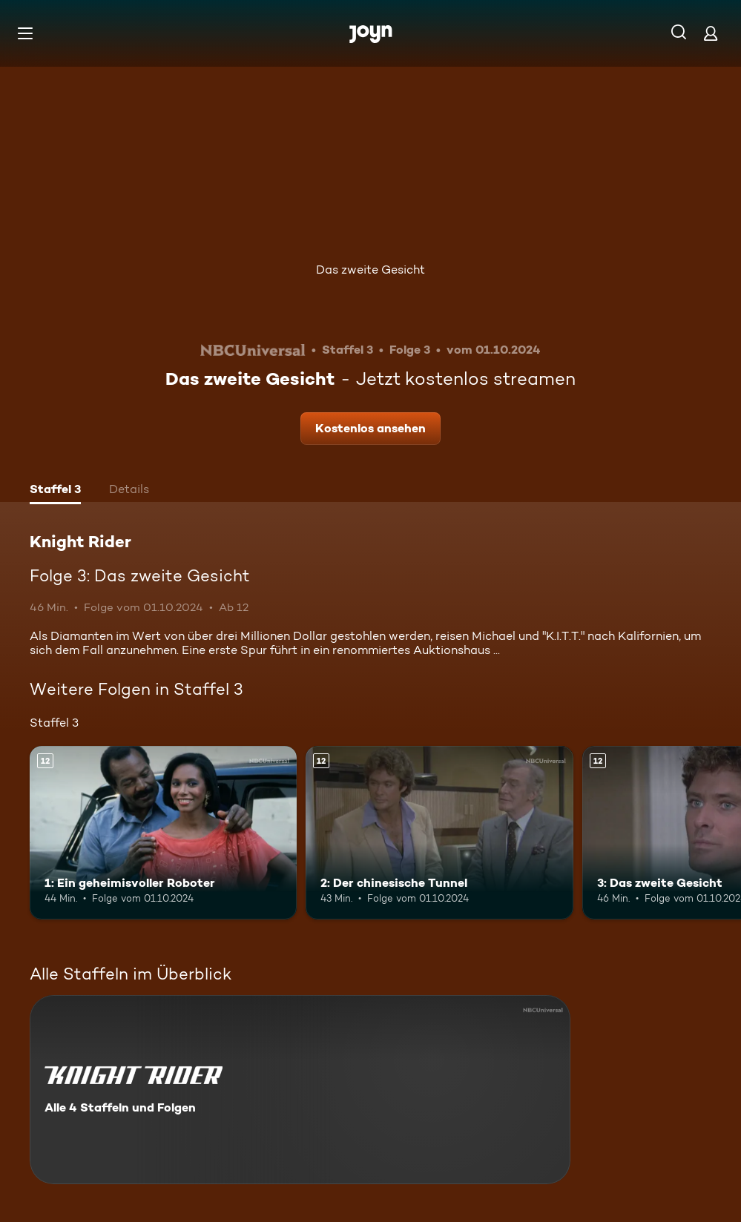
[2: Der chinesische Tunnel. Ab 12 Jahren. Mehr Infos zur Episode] (439, 832)
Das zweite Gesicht (370, 269)
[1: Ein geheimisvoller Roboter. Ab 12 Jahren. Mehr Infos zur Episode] (163, 832)
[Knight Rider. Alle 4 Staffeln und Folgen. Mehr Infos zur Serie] (300, 1089)
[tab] (55, 491)
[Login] (710, 33)
